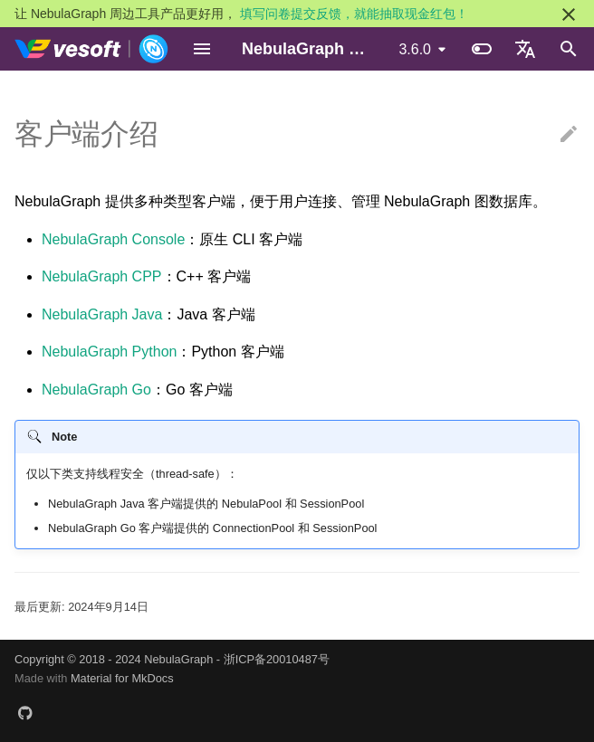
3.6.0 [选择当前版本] (414, 49)
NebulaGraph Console (113, 239)
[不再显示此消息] (569, 14)
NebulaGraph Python (109, 351)
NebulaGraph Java (102, 314)
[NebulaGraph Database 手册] (92, 49)
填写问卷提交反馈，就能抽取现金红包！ (354, 13)
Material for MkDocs (122, 678)
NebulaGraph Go (96, 389)
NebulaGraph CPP (102, 276)
